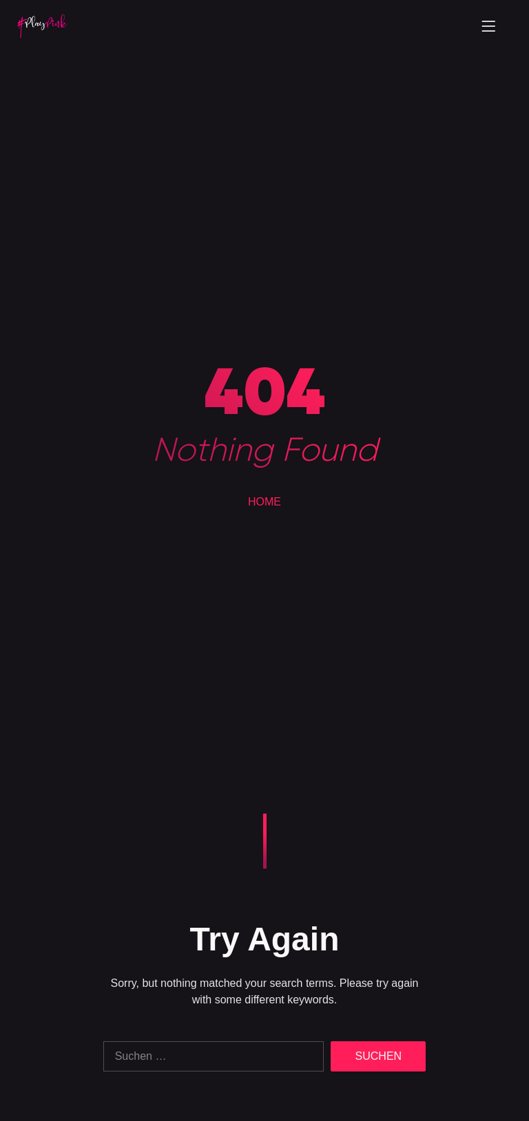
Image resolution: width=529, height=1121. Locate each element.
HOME (264, 502)
